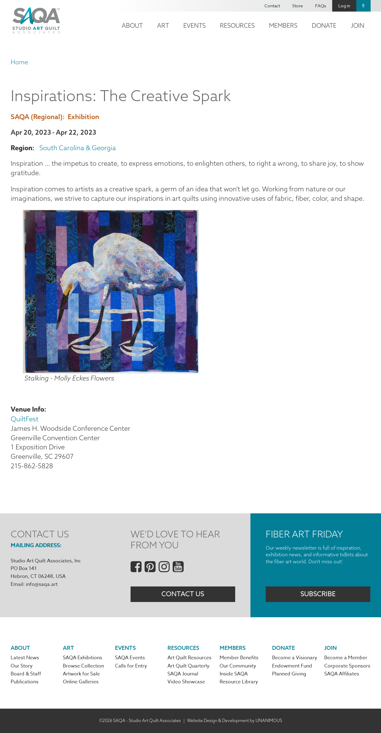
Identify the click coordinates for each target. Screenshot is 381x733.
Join (357, 25)
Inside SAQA (234, 674)
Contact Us (182, 594)
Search (363, 6)
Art (163, 25)
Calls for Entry (131, 666)
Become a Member (345, 657)
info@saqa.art (42, 584)
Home (19, 62)
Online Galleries (81, 681)
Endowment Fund (292, 666)
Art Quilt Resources (189, 657)
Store (297, 6)
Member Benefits (239, 657)
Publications (24, 681)
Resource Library (239, 681)
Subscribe (318, 594)
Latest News (25, 657)
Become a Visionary (294, 657)
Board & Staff (26, 674)
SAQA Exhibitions (82, 657)
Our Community (238, 666)
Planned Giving (289, 674)
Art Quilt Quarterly (188, 666)
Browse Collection (83, 666)
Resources (237, 25)
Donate (324, 25)
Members (283, 25)
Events (194, 25)
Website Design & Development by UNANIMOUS (234, 720)
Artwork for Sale (81, 674)
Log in (344, 6)
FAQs (320, 6)
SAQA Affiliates (341, 674)
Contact (272, 6)
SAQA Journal (182, 674)
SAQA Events (130, 657)
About (132, 25)
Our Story (22, 666)
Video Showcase (186, 681)
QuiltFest (24, 419)
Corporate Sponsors (347, 666)
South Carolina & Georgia (77, 147)
